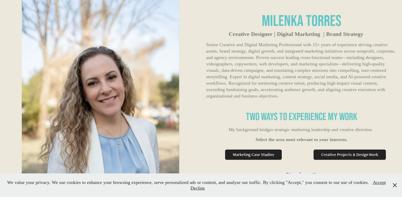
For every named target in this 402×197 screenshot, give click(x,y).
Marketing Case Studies (253, 154)
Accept (379, 182)
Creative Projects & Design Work (349, 154)
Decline (197, 188)
